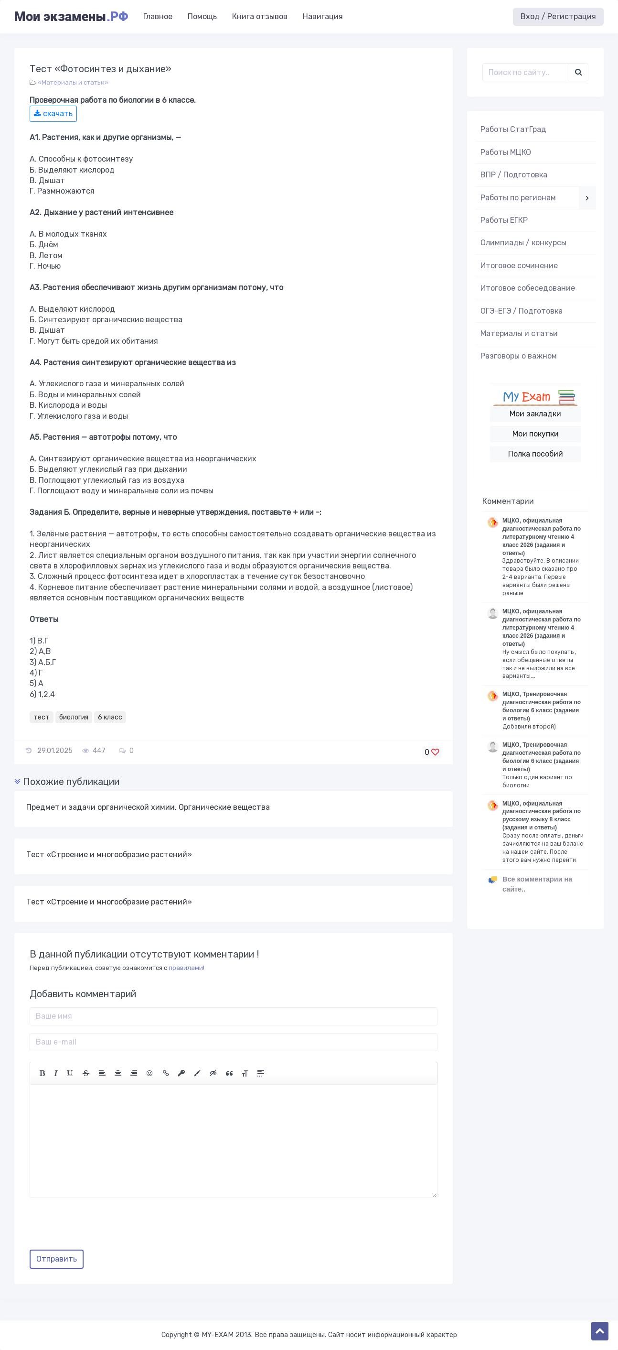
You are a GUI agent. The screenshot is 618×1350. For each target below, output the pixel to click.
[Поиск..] (525, 72)
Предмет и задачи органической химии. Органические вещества (148, 807)
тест (41, 717)
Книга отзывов (260, 16)
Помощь (202, 16)
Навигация (323, 16)
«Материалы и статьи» (73, 82)
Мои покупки (535, 433)
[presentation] (102, 1227)
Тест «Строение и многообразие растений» (109, 854)
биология (73, 717)
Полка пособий (535, 453)
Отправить (56, 1258)
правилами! (186, 967)
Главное (157, 16)
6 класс (110, 717)
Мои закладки (535, 413)
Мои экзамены (71, 16)
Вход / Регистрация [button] (558, 16)
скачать (53, 113)
